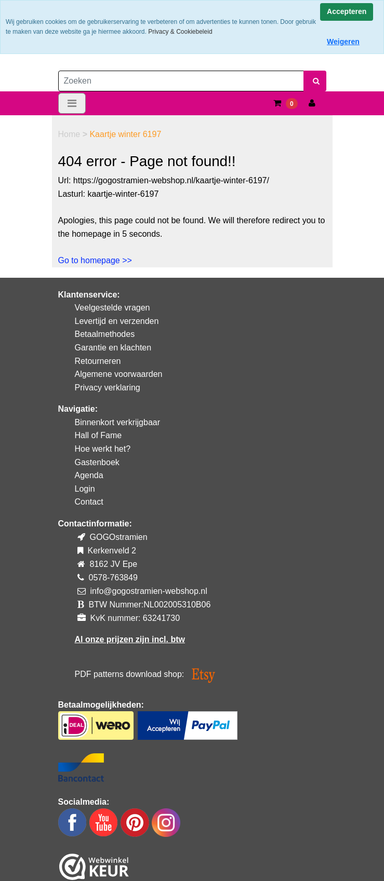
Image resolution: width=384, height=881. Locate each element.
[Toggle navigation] (72, 103)
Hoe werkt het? (103, 448)
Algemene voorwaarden (119, 374)
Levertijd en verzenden (117, 321)
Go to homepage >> (95, 260)
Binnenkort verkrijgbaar (118, 422)
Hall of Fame (98, 435)
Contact (89, 501)
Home (70, 134)
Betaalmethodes (105, 334)
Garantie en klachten (113, 347)
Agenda (89, 475)
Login (85, 488)
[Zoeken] (181, 81)
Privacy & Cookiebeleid (180, 31)
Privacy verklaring (107, 387)
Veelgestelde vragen (112, 307)
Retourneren (98, 361)
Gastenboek (97, 462)
